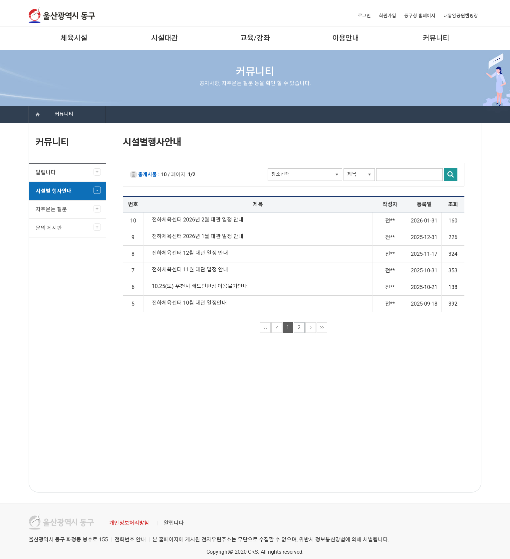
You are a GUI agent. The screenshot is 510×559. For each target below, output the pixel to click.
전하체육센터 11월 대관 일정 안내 (190, 269)
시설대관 (164, 38)
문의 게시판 (49, 228)
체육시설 (74, 38)
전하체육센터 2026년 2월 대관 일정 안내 (197, 219)
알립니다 (46, 172)
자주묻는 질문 (51, 209)
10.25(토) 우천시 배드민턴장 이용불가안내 (200, 286)
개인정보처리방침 (129, 523)
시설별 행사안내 (54, 191)
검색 (450, 174)
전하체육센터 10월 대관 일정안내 (189, 303)
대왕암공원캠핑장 (460, 15)
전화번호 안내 (130, 539)
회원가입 (387, 15)
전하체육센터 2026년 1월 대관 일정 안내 (197, 236)
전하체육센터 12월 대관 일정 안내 (190, 253)
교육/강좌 (255, 38)
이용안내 (345, 38)
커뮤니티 (436, 38)
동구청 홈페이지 (419, 15)
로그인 (364, 15)
